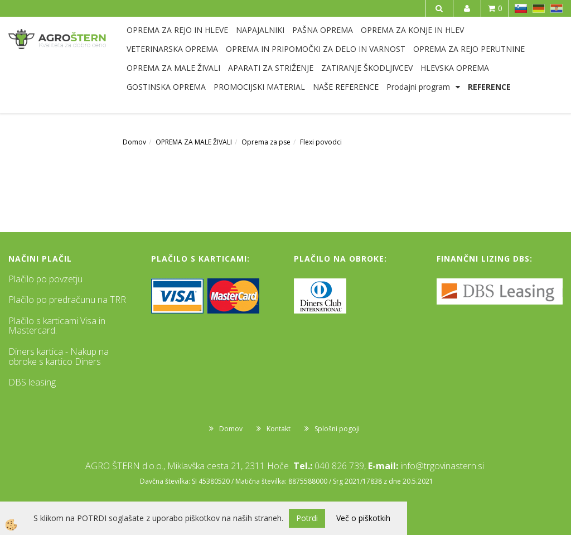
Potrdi (307, 518)
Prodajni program (418, 86)
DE (539, 8)
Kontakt (279, 428)
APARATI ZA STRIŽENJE (270, 67)
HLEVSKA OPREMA (454, 67)
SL (521, 8)
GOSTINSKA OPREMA (166, 86)
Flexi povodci (321, 142)
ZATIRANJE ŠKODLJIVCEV (367, 67)
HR (556, 8)
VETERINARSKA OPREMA (172, 49)
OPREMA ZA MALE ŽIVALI (173, 67)
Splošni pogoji (337, 428)
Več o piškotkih (363, 518)
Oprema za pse (266, 142)
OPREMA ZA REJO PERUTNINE (469, 49)
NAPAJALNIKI (260, 30)
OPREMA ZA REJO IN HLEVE (177, 30)
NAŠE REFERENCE (346, 86)
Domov (134, 142)
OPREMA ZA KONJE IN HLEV (412, 30)
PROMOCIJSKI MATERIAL (259, 86)
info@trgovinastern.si (442, 466)
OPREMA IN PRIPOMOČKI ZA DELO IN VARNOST (315, 49)
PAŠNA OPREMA (322, 30)
